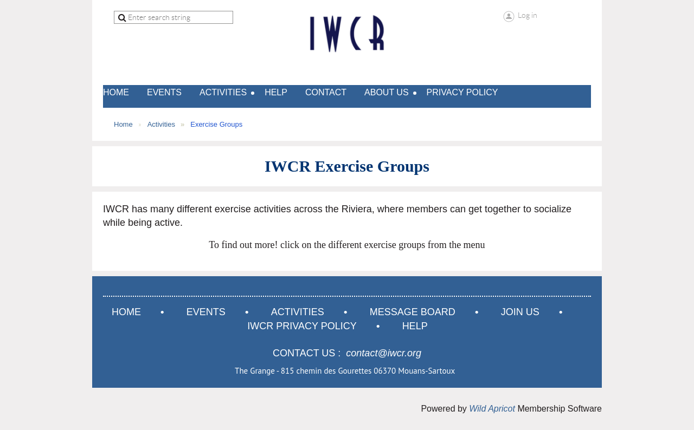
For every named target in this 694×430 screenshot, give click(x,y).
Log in (527, 15)
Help (415, 326)
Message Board (412, 312)
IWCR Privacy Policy (301, 326)
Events (206, 312)
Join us (520, 312)
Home (123, 124)
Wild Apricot (492, 408)
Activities (161, 124)
